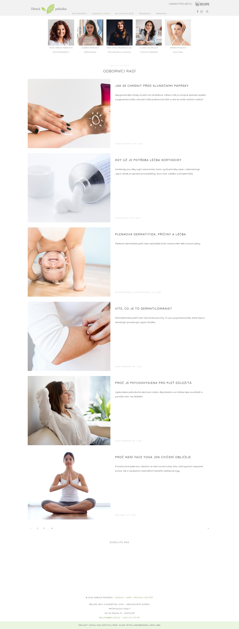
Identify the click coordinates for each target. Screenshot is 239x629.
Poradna (161, 13)
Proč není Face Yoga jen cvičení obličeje (153, 457)
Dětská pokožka (123, 292)
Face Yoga (120, 515)
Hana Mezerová (123, 367)
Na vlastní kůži (124, 13)
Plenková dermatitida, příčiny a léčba (150, 234)
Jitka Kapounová (141, 292)
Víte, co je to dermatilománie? (143, 308)
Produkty (145, 13)
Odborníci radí (101, 13)
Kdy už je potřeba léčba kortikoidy (148, 160)
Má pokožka (79, 13)
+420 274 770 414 (131, 617)
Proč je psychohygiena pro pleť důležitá (153, 383)
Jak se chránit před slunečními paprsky (152, 86)
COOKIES (119, 597)
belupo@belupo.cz (109, 617)
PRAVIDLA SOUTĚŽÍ (143, 597)
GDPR (128, 597)
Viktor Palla (121, 218)
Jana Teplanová (123, 144)
